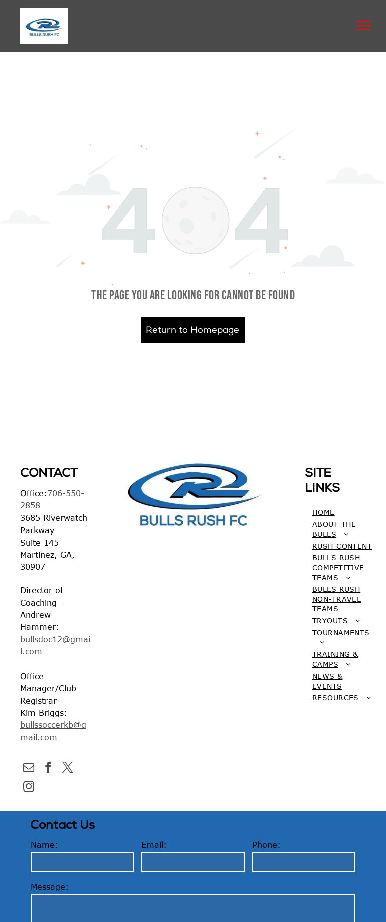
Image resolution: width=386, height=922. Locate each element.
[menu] (364, 26)
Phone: (266, 844)
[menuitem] (342, 512)
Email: (154, 844)
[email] (28, 768)
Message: (50, 886)
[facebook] (48, 768)
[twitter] (67, 768)
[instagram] (28, 788)
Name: (44, 844)
